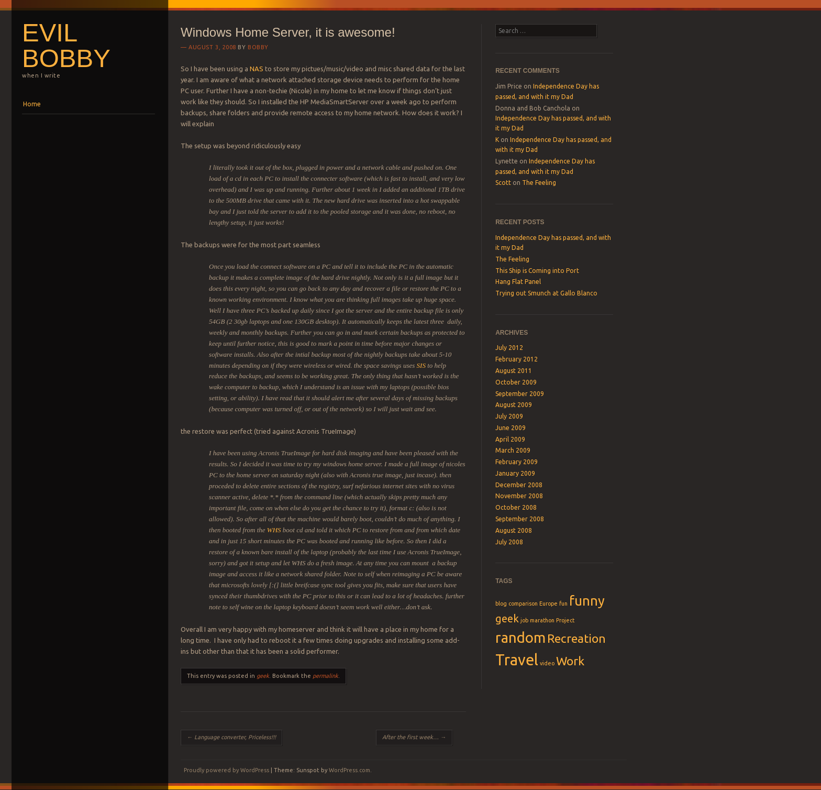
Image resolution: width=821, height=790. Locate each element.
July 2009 (509, 416)
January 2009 (515, 473)
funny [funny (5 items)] (587, 600)
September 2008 (519, 518)
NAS (257, 68)
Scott (503, 182)
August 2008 (513, 530)
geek (263, 676)
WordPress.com (349, 770)
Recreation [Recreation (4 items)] (576, 638)
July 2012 (509, 347)
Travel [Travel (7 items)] (516, 659)
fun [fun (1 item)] (563, 603)
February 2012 (516, 359)
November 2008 (519, 495)
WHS (274, 530)
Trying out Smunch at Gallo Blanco (546, 293)
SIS (421, 365)
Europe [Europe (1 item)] (548, 603)
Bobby (258, 47)
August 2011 (513, 370)
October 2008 (516, 507)
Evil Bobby (66, 45)
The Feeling (539, 182)
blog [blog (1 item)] (501, 603)
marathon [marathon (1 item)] (542, 620)
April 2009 (510, 439)
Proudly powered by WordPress (226, 770)
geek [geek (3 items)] (507, 618)
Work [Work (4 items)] (570, 660)
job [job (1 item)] (524, 620)
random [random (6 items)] (520, 637)
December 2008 (518, 484)
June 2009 (510, 427)
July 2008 (509, 542)
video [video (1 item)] (547, 663)
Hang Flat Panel (518, 281)
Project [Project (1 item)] (565, 620)
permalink (325, 676)
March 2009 (512, 450)
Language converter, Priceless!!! (231, 737)
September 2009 (519, 393)
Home (32, 104)
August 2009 (513, 404)
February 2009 (516, 461)
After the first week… (414, 737)
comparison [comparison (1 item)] (523, 603)
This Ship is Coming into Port (537, 270)
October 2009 (516, 382)
